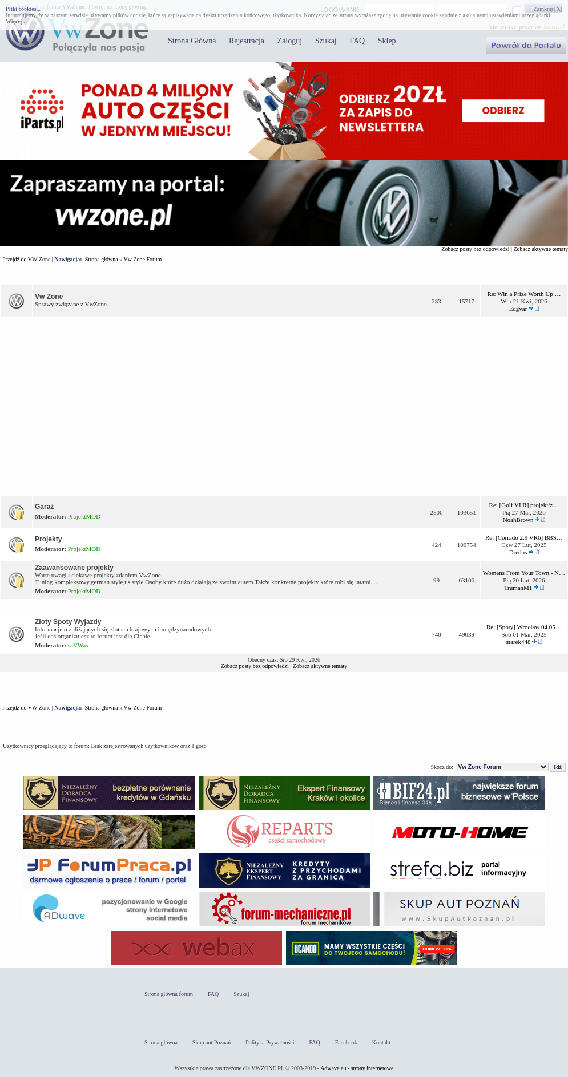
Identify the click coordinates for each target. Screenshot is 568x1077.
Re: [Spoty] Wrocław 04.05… (524, 626)
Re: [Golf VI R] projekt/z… (524, 504)
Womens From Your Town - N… (524, 572)
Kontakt (381, 1042)
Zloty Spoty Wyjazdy (68, 622)
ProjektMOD (84, 516)
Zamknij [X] (548, 9)
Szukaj (326, 41)
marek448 (518, 641)
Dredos (518, 552)
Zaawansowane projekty (74, 568)
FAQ (357, 41)
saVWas (78, 645)
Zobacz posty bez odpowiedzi (475, 249)
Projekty (25, 488)
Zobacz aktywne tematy (540, 249)
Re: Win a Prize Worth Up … (524, 293)
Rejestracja (246, 41)
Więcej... (16, 21)
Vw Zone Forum (143, 259)
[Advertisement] (284, 399)
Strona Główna (192, 41)
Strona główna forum (168, 994)
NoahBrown (518, 519)
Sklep (387, 41)
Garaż (44, 507)
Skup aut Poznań (211, 1042)
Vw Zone (49, 297)
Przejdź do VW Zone (26, 259)
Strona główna (101, 259)
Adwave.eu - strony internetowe (356, 1068)
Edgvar (518, 308)
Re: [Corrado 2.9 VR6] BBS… (524, 537)
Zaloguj (290, 41)
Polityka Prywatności (269, 1042)
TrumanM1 (518, 587)
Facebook (346, 1042)
